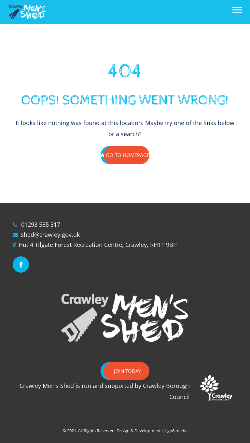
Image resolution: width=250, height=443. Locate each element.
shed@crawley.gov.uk (50, 234)
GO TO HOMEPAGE (125, 155)
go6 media (177, 431)
